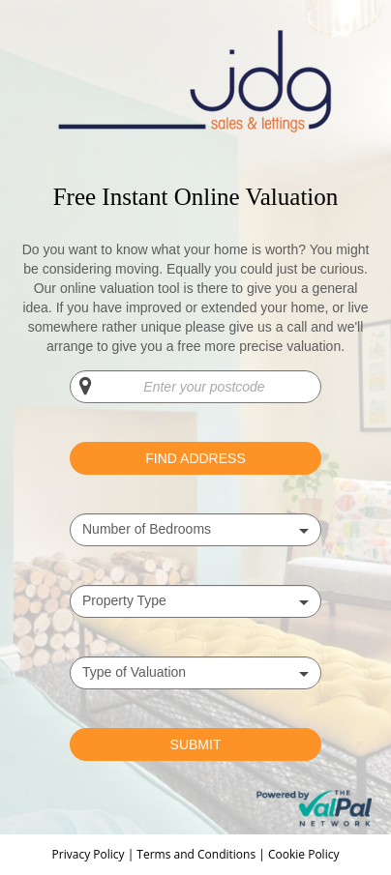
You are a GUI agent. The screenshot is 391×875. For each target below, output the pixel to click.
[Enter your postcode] (195, 386)
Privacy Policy (90, 854)
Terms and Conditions (196, 854)
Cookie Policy (303, 854)
